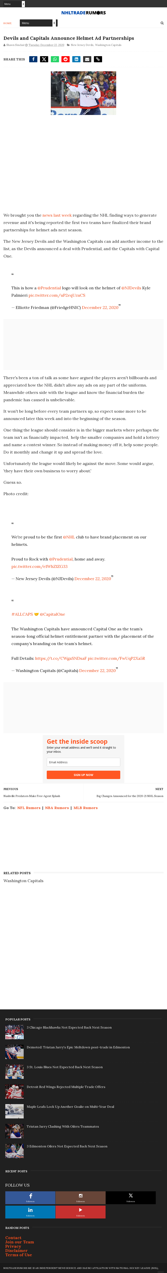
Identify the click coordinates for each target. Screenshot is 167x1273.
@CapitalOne (52, 613)
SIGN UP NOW (83, 775)
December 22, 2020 (100, 307)
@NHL (69, 536)
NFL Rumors (28, 807)
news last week (57, 214)
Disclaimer (16, 1250)
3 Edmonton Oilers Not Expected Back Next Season (67, 1146)
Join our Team (19, 1241)
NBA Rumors (57, 807)
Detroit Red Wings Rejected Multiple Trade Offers (66, 1087)
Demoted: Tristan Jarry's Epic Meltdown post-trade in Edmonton (78, 1047)
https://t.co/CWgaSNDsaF (61, 658)
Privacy (13, 1245)
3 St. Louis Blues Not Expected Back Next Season (65, 1067)
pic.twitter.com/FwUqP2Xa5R (116, 658)
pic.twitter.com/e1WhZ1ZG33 (39, 566)
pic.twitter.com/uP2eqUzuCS (57, 295)
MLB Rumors (85, 807)
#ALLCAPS (22, 613)
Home (7, 23)
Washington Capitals (108, 45)
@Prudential (49, 287)
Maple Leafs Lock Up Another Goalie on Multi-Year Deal (70, 1106)
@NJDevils (131, 287)
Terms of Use (18, 1254)
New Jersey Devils (82, 45)
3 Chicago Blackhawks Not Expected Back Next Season (69, 1027)
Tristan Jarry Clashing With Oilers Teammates (63, 1126)
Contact (13, 1237)
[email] (83, 762)
